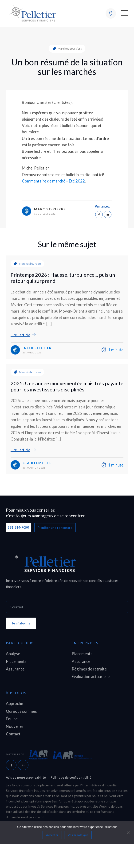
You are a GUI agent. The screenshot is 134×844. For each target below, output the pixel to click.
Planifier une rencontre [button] (55, 528)
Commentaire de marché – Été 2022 (53, 180)
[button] (124, 13)
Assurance (15, 668)
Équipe (12, 718)
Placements (16, 661)
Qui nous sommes (21, 711)
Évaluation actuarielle (91, 676)
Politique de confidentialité (71, 777)
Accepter (52, 835)
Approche (14, 703)
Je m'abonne (21, 623)
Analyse (13, 653)
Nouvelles (15, 726)
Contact (13, 733)
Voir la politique (78, 835)
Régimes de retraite (89, 668)
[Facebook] (99, 214)
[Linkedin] (107, 214)
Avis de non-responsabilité (26, 777)
